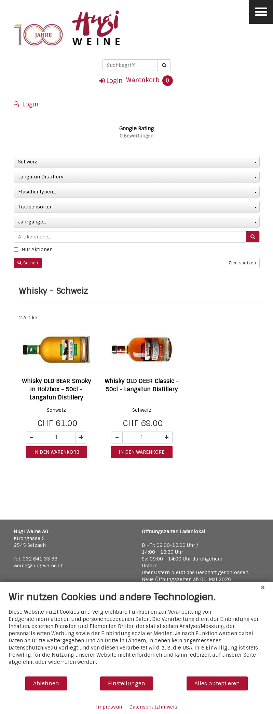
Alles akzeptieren (217, 683)
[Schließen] (263, 587)
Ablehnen (46, 683)
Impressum (110, 707)
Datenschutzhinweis (153, 707)
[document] (136, 634)
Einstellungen (126, 683)
